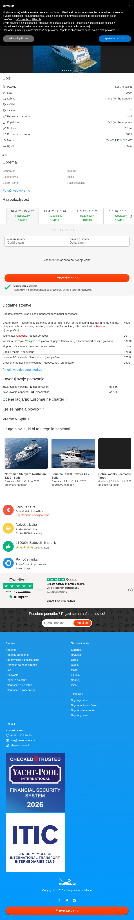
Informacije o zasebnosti (20, 690)
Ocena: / (33, 547)
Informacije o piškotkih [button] (28, 19)
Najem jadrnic (79, 700)
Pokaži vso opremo (16, 190)
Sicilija (75, 664)
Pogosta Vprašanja (17, 654)
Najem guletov (79, 715)
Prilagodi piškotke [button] (18, 38)
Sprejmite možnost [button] (114, 38)
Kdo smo (11, 649)
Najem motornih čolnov (85, 705)
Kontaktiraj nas (15, 730)
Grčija (74, 659)
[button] (129, 6)
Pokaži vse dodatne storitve (24, 369)
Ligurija (75, 674)
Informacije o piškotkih (19, 684)
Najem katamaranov (83, 710)
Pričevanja (12, 674)
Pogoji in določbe (16, 679)
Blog (8, 669)
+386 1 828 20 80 (19, 735)
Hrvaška (76, 654)
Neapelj (75, 679)
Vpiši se (82, 622)
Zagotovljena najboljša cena (32, 514)
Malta (74, 669)
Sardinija (76, 649)
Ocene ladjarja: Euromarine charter (35, 399)
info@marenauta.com (21, 740)
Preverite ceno (67, 278)
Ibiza (74, 684)
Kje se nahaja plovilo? (24, 409)
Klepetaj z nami (17, 745)
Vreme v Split (16, 419)
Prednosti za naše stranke (21, 664)
